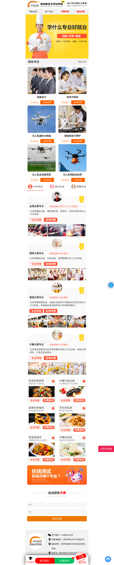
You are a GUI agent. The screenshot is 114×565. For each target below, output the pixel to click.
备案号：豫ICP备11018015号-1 (65, 553)
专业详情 (36, 219)
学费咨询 (48, 400)
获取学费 (111, 285)
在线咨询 (66, 560)
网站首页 (33, 11)
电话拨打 (45, 560)
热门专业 (49, 11)
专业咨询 (34, 102)
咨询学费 (47, 102)
